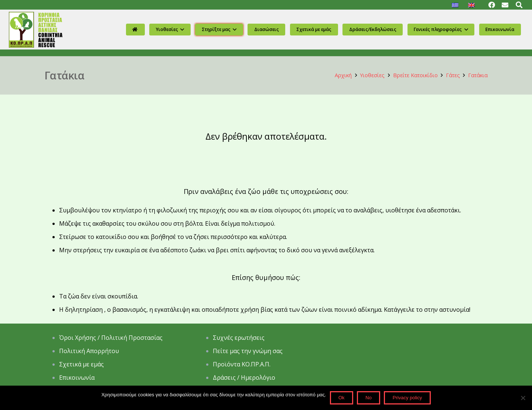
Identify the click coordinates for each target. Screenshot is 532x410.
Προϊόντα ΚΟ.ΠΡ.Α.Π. (241, 364)
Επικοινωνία (77, 377)
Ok (341, 397)
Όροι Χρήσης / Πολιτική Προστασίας (111, 338)
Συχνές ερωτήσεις (239, 338)
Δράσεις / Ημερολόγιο (244, 377)
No (368, 397)
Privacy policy (407, 397)
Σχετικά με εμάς (81, 364)
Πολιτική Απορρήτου (89, 351)
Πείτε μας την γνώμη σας (248, 351)
